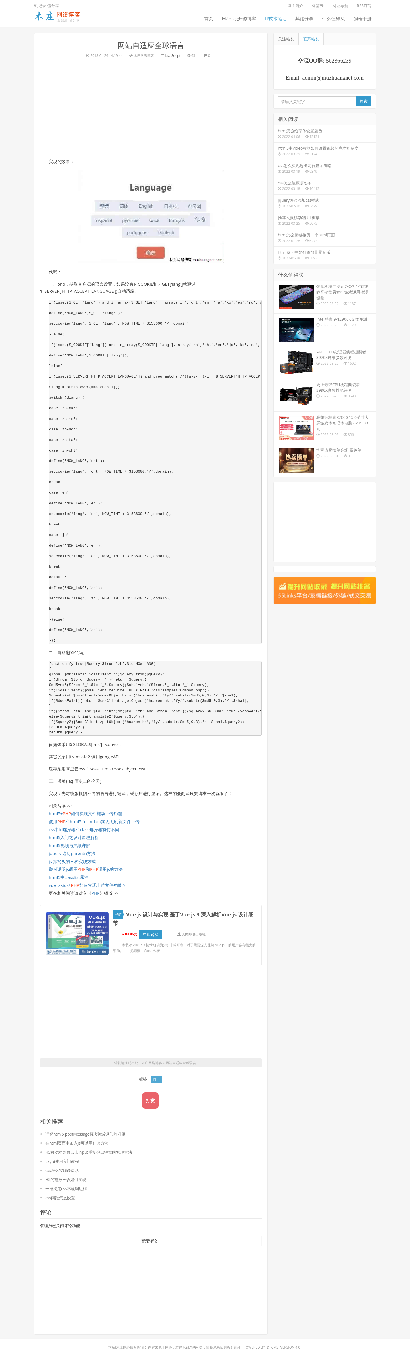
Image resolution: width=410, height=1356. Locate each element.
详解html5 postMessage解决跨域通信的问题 (85, 1134)
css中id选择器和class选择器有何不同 (84, 829)
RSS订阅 (364, 5)
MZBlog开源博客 (239, 18)
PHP (95, 893)
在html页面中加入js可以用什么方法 (76, 1143)
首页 (208, 18)
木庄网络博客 (152, 1062)
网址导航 (340, 5)
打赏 (150, 1100)
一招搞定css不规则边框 (66, 1188)
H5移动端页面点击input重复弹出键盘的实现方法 (88, 1152)
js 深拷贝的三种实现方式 (72, 861)
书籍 (119, 914)
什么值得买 (333, 18)
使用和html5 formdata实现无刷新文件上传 (94, 821)
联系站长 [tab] (311, 39)
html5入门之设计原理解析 (74, 837)
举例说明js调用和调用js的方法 (86, 869)
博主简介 (295, 5)
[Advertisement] (151, 111)
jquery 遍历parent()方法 (72, 853)
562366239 (339, 60)
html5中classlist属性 (68, 877)
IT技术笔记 (276, 18)
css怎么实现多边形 (62, 1170)
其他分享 (304, 18)
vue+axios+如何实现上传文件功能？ (87, 885)
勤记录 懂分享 (46, 5)
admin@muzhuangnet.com (333, 78)
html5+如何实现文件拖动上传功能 (85, 813)
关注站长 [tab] (286, 39)
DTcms (272, 1347)
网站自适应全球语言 (151, 45)
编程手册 (362, 18)
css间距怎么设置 (60, 1197)
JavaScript (172, 55)
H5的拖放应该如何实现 (65, 1179)
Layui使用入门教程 (62, 1161)
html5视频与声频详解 (69, 845)
